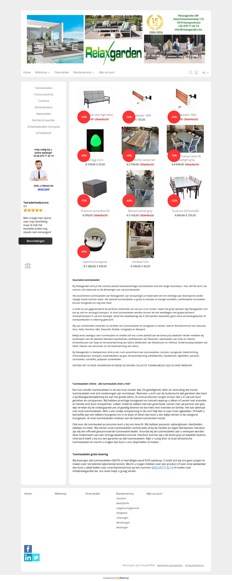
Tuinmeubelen (43, 88)
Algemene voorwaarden (170, 565)
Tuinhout (43, 101)
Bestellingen (123, 522)
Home (27, 72)
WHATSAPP (43, 189)
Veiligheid (121, 512)
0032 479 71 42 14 (162, 467)
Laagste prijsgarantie (127, 508)
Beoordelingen (35, 241)
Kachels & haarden (43, 120)
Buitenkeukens (44, 107)
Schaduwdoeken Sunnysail (43, 126)
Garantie (121, 498)
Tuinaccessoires (43, 94)
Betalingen (122, 527)
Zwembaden (43, 114)
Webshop (42, 72)
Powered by (116, 577)
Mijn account (107, 72)
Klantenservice (83, 72)
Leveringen (122, 517)
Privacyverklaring (194, 565)
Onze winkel (61, 72)
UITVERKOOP (43, 133)
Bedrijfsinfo (122, 503)
